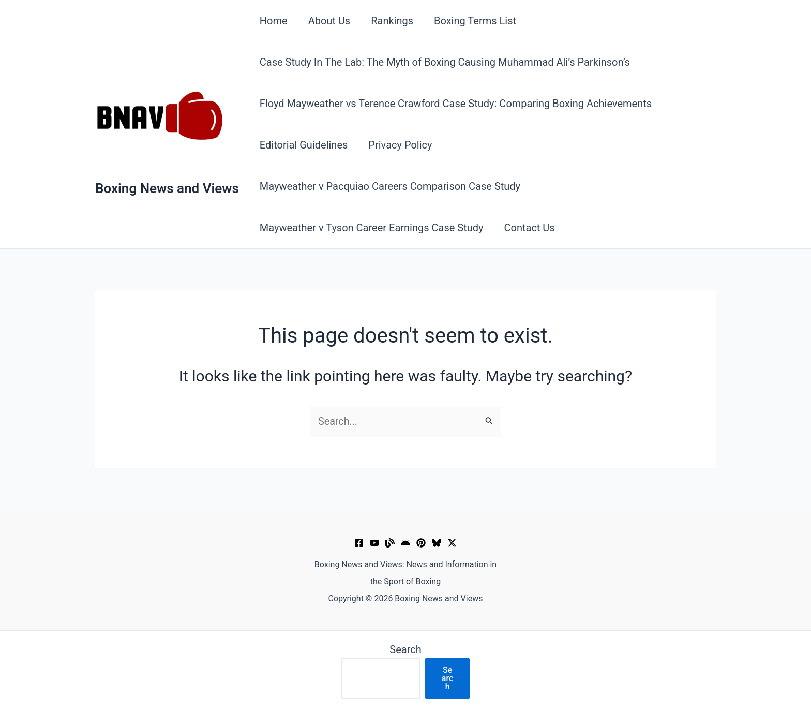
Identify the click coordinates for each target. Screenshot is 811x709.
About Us (329, 20)
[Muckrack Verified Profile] (390, 543)
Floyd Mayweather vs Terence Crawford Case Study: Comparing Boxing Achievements (456, 103)
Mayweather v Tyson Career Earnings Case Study (372, 227)
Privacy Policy (400, 145)
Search (405, 649)
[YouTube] (374, 543)
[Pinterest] (421, 543)
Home (274, 20)
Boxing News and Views (167, 188)
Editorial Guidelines (304, 145)
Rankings (392, 20)
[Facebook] (359, 543)
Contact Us (529, 227)
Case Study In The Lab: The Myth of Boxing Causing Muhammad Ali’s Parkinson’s (445, 62)
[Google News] (405, 543)
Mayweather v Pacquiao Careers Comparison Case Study (390, 186)
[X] (452, 543)
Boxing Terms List (475, 20)
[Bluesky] (436, 543)
